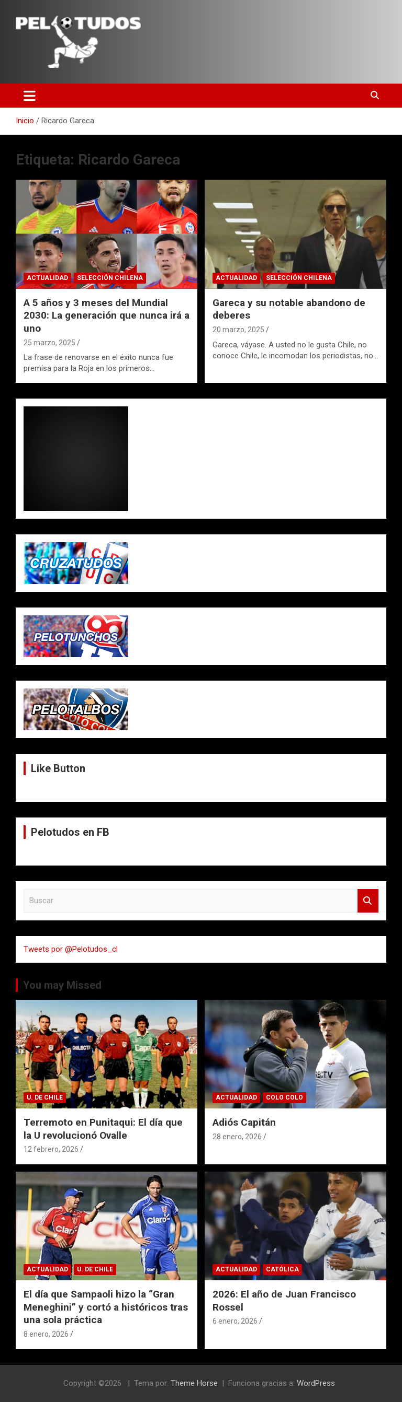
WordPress (316, 1383)
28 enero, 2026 (237, 1136)
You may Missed (62, 985)
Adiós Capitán (244, 1122)
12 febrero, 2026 (51, 1149)
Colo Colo (284, 1097)
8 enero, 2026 (46, 1334)
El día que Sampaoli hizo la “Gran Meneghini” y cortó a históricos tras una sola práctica (106, 1307)
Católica (282, 1269)
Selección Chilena (110, 278)
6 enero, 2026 (235, 1321)
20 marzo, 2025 (238, 329)
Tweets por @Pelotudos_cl (71, 949)
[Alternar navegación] (29, 96)
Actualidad (47, 278)
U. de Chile (45, 1097)
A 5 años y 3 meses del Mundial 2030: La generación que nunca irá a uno (106, 315)
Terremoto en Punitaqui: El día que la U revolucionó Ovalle (103, 1128)
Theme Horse (194, 1383)
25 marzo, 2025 (49, 342)
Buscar (368, 901)
